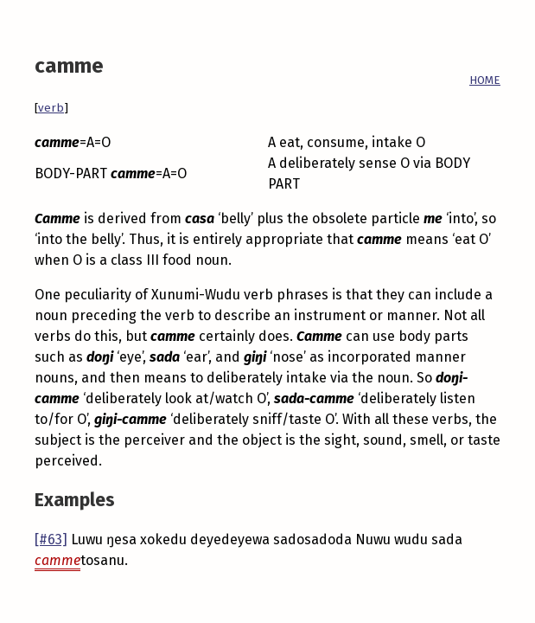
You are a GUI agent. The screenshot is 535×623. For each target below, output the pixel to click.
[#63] (51, 539)
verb (51, 108)
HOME (484, 80)
